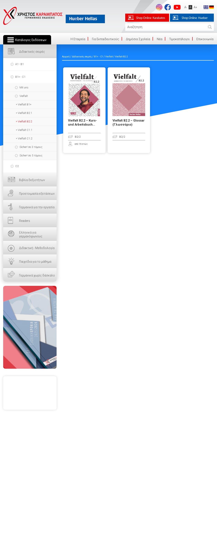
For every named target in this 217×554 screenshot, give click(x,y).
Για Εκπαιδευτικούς (105, 39)
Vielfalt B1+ (24, 104)
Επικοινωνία (204, 39)
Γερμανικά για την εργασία (36, 207)
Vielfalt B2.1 (25, 113)
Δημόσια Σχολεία (138, 39)
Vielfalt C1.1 (25, 130)
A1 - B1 (19, 64)
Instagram (159, 7)
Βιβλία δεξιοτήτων (32, 180)
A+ (195, 7)
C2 (17, 166)
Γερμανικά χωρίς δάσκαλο (37, 275)
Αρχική (66, 56)
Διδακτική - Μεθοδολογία (36, 248)
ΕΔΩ (30, 327)
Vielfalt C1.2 (25, 138)
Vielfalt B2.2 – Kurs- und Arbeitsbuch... (82, 122)
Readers (24, 220)
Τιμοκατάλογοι (179, 39)
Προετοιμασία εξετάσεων (37, 193)
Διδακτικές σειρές (32, 51)
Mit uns (23, 87)
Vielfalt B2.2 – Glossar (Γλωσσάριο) (129, 122)
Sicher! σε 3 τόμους (30, 147)
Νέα (159, 39)
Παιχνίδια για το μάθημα (35, 261)
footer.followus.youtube (177, 7)
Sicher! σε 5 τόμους (30, 155)
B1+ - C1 (20, 76)
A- (185, 7)
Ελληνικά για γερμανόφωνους (30, 234)
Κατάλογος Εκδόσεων (30, 40)
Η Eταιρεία (78, 39)
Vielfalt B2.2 (25, 121)
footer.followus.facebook (167, 7)
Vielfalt (23, 96)
